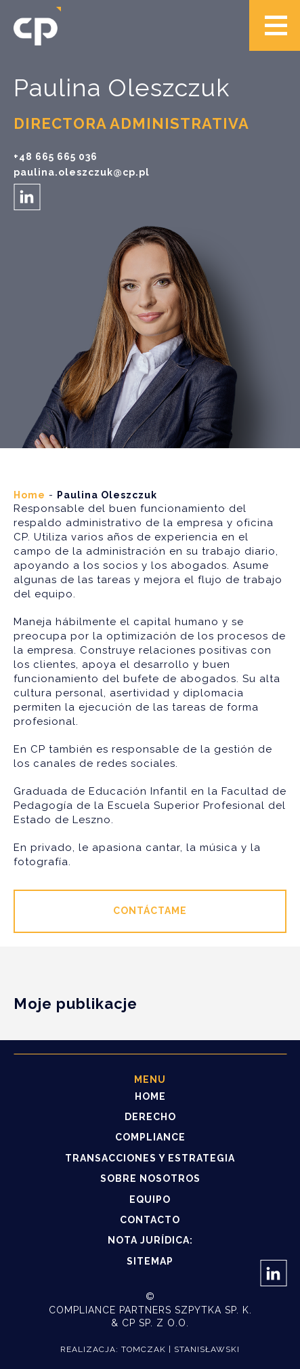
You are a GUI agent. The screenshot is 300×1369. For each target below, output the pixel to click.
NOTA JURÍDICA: (150, 1240)
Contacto (150, 1219)
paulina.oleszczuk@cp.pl (82, 172)
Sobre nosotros (150, 1178)
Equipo (150, 1199)
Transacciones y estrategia (150, 1158)
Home (29, 495)
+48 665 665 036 (56, 157)
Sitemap (150, 1261)
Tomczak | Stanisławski (180, 1349)
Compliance (150, 1137)
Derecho (150, 1116)
